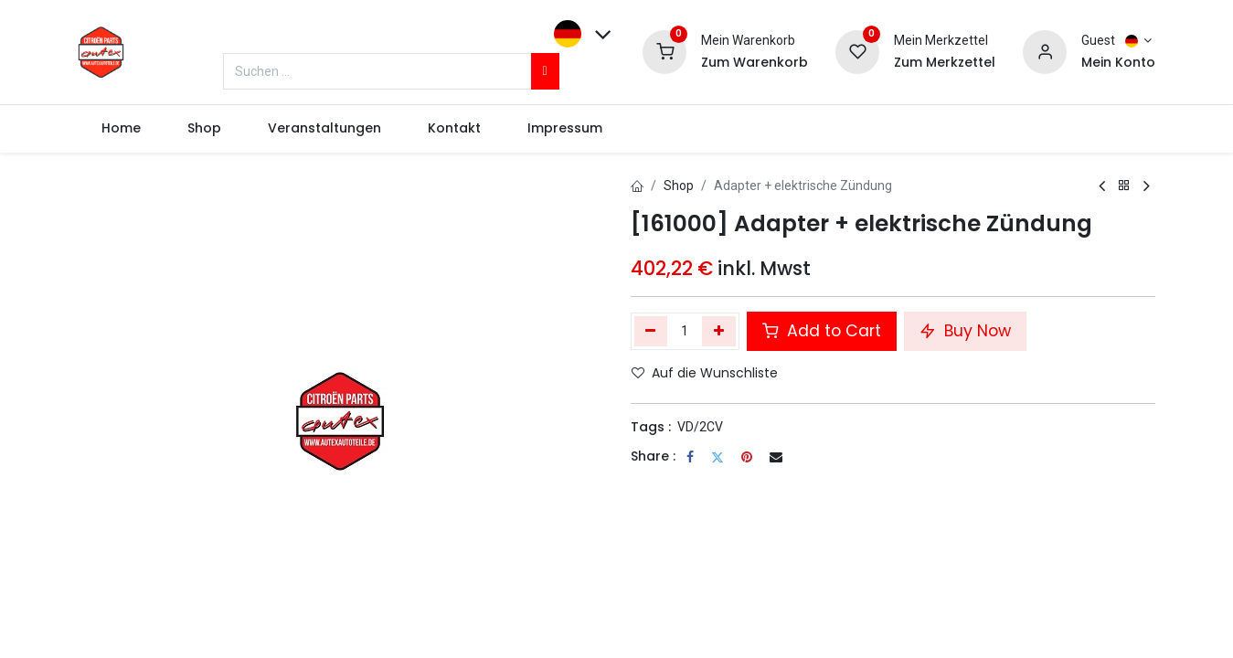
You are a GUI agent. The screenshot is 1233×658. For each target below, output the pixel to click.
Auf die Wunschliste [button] (705, 373)
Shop (679, 185)
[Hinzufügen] (719, 330)
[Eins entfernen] (651, 330)
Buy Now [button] (965, 331)
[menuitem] (121, 129)
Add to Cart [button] (821, 331)
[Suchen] (545, 71)
